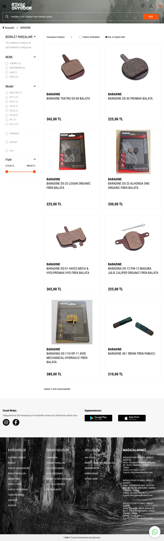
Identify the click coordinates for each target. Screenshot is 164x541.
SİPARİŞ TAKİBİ (91, 479)
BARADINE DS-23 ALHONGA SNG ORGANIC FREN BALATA (128, 186)
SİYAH (12, 76)
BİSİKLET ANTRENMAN (18, 489)
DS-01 (12, 101)
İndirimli (11, 142)
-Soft (66, 537)
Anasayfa (8, 27)
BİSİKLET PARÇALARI (19, 37)
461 (11, 119)
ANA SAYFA (89, 457)
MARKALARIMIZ (91, 473)
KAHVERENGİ (15, 67)
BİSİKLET (12, 463)
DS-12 (12, 124)
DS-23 (12, 106)
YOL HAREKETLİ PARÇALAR (18, 43)
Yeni (10, 150)
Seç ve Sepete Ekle (115, 37)
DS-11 (12, 97)
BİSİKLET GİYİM (14, 484)
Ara (151, 16)
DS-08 (12, 115)
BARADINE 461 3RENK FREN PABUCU (131, 353)
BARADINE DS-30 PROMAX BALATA (130, 98)
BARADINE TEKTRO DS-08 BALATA (68, 98)
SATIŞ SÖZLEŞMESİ (54, 473)
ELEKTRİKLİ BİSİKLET (17, 457)
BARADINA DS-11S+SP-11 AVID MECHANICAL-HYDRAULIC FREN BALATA (67, 358)
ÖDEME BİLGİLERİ (53, 489)
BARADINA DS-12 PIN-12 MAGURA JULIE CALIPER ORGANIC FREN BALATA (133, 271)
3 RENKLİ (13, 63)
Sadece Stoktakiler (89, 37)
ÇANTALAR (12, 500)
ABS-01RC (14, 92)
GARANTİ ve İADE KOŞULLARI (58, 479)
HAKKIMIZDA (52, 457)
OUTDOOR (12, 505)
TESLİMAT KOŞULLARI (55, 463)
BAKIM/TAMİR (14, 479)
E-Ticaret (72, 537)
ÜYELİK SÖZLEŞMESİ (55, 468)
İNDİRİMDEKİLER (92, 468)
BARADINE (53, 94)
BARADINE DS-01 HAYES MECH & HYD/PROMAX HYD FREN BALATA (68, 271)
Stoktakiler (12, 133)
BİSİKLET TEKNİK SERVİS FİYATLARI (100, 463)
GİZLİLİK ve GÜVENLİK (55, 484)
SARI (11, 72)
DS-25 (12, 110)
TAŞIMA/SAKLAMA (16, 495)
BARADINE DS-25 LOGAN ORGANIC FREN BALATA (69, 186)
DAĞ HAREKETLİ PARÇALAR (18, 47)
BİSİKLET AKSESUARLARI (18, 468)
